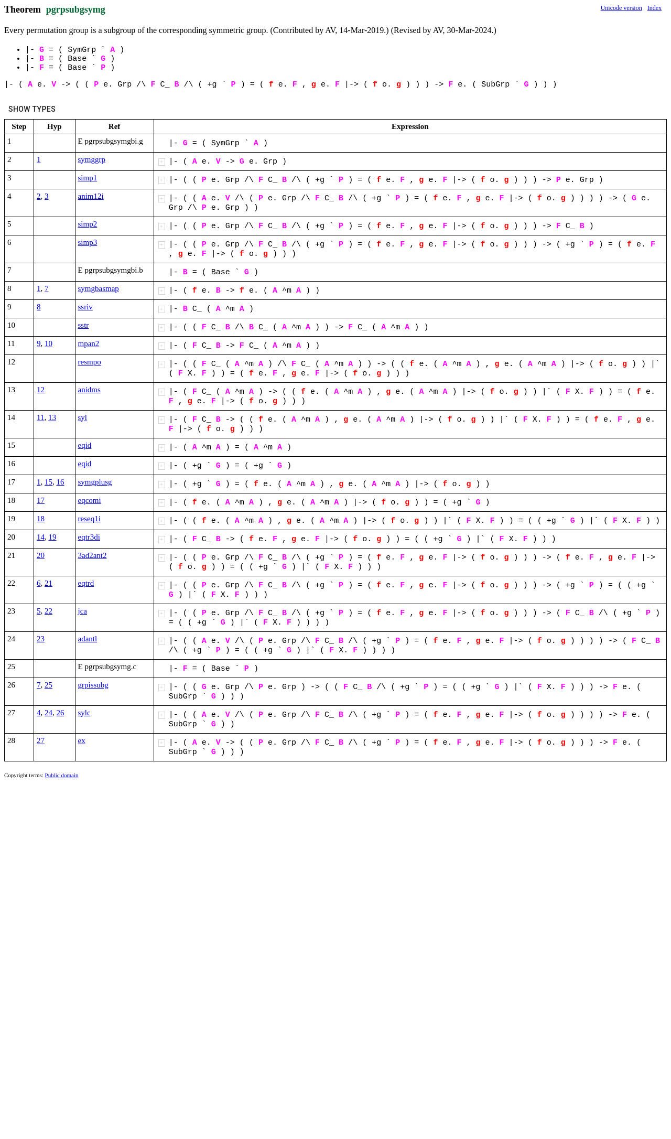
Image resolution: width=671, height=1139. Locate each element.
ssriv (85, 307)
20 (41, 555)
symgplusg (95, 482)
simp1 (88, 178)
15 (48, 482)
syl (83, 417)
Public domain (62, 775)
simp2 (88, 224)
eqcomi (89, 500)
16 (60, 482)
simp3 (88, 242)
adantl (88, 639)
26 (60, 712)
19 (53, 537)
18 (41, 518)
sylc (84, 712)
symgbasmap (98, 288)
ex (81, 740)
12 (41, 389)
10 (48, 343)
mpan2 (89, 343)
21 (48, 583)
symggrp (92, 159)
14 (41, 537)
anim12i (91, 196)
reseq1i (89, 518)
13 (52, 417)
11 (40, 417)
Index (654, 8)
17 (41, 500)
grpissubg (93, 685)
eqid (85, 445)
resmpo (89, 362)
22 (48, 611)
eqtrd (86, 583)
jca (82, 611)
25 (48, 685)
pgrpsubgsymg (75, 9)
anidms (89, 389)
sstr (83, 325)
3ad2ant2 (92, 555)
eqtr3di (89, 537)
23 (41, 639)
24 (48, 712)
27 (41, 740)
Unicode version (621, 8)
